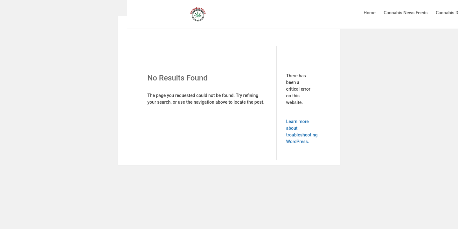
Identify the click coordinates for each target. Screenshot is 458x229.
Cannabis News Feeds (405, 12)
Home (370, 12)
